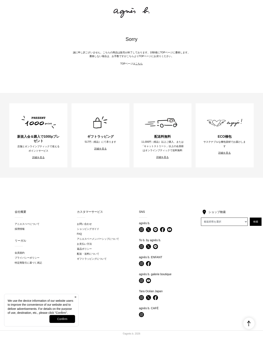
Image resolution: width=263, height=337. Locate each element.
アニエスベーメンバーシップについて (98, 238)
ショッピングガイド (88, 229)
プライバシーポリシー (27, 257)
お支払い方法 (84, 243)
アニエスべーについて (27, 224)
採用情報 (20, 229)
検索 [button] (255, 221)
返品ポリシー (84, 248)
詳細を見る (38, 157)
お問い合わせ (84, 224)
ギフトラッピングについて (92, 258)
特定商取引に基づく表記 (28, 262)
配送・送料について (88, 253)
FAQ (79, 233)
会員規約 (20, 252)
